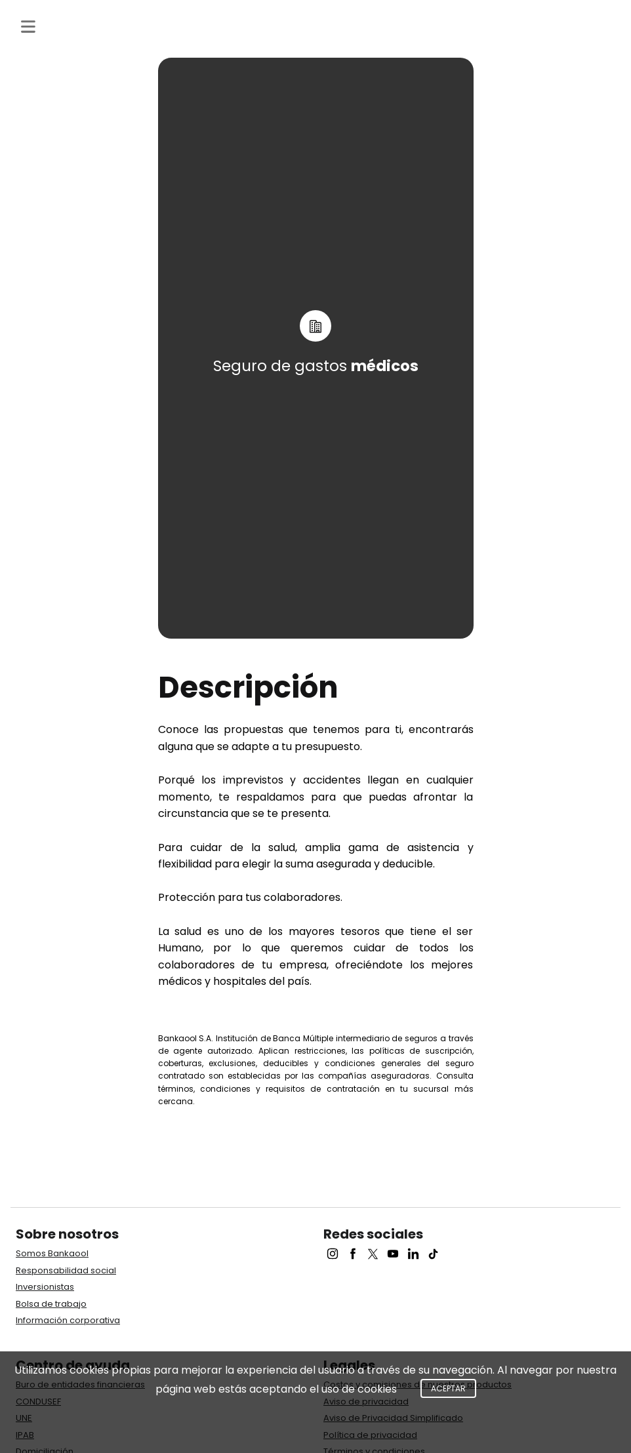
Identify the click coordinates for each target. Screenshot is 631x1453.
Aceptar (448, 1388)
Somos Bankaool (52, 1253)
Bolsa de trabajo (51, 1304)
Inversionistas (45, 1287)
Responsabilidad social (66, 1270)
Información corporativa (68, 1320)
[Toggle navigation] (28, 26)
